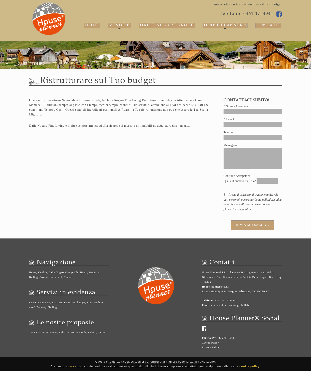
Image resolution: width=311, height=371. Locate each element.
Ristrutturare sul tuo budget (68, 302)
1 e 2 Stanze (36, 332)
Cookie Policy (210, 342)
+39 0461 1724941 (225, 300)
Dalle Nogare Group (167, 25)
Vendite (119, 25)
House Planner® (225, 25)
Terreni (102, 332)
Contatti (268, 25)
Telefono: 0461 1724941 (246, 13)
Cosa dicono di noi (51, 277)
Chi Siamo (81, 272)
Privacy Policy (211, 347)
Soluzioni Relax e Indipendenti (77, 332)
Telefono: (208, 300)
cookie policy (250, 366)
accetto (75, 366)
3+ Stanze (51, 332)
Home (92, 25)
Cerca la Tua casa (39, 302)
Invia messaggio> (253, 225)
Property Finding (46, 307)
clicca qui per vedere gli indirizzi (231, 305)
